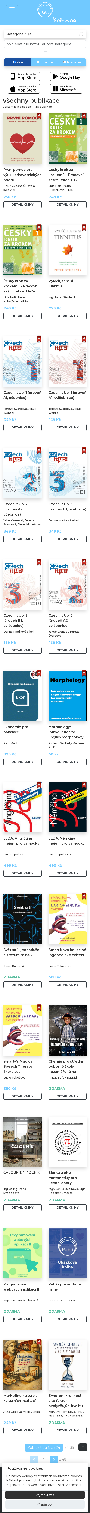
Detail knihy (22, 204)
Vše (18, 62)
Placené (72, 62)
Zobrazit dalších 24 (44, 1448)
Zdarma (45, 62)
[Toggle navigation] (12, 9)
